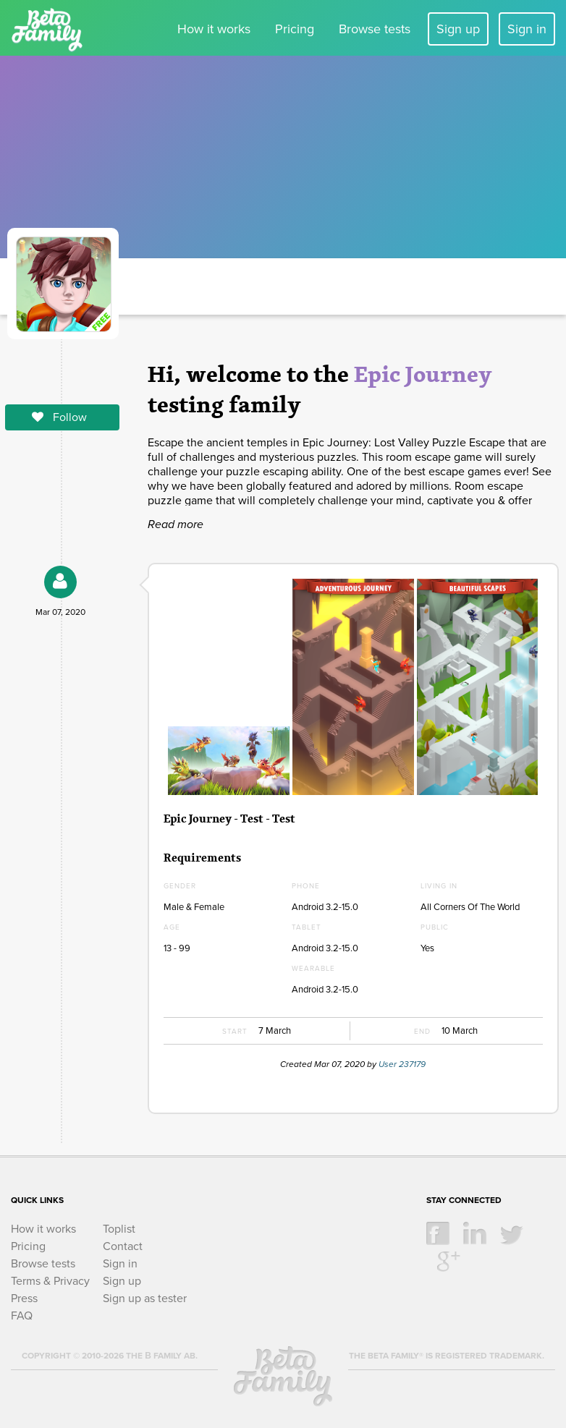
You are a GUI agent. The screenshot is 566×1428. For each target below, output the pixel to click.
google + (448, 1260)
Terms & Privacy (50, 1281)
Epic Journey (423, 374)
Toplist (119, 1229)
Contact (123, 1246)
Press (24, 1298)
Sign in (526, 29)
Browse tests (374, 29)
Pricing (294, 29)
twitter (511, 1233)
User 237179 (402, 1064)
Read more (175, 524)
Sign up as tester (145, 1298)
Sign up (458, 29)
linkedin (474, 1233)
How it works (213, 29)
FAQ (22, 1316)
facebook (437, 1233)
